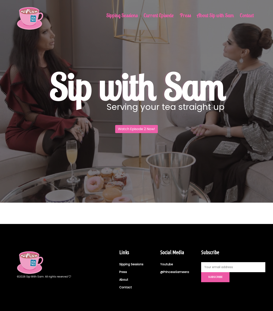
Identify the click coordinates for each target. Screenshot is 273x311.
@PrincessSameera (174, 272)
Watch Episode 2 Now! (136, 128)
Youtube (166, 264)
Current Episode (159, 15)
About (123, 280)
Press (185, 15)
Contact (247, 15)
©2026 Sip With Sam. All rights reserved (44, 276)
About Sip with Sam (215, 15)
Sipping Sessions (122, 15)
